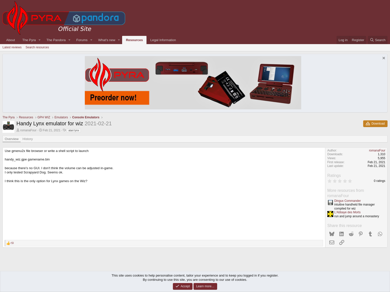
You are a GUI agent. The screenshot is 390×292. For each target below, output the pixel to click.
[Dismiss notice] (383, 58)
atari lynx (73, 130)
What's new (106, 40)
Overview (12, 139)
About (10, 40)
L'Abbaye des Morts (347, 212)
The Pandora (56, 40)
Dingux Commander (347, 201)
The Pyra (29, 40)
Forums (82, 40)
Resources (134, 40)
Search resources (37, 47)
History (28, 139)
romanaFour (28, 130)
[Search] (378, 40)
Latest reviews (12, 47)
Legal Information (163, 40)
